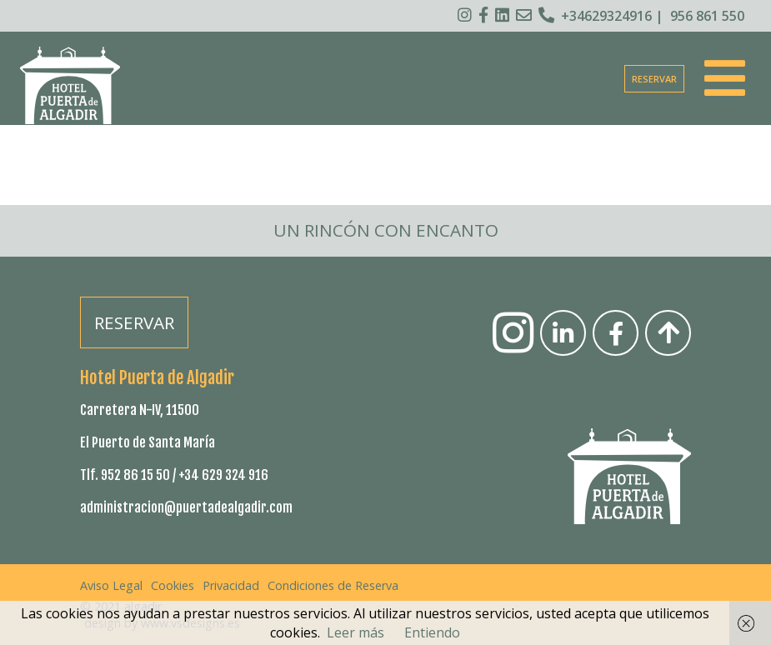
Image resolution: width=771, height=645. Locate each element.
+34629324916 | (600, 16)
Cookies (172, 585)
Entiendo (432, 632)
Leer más (355, 632)
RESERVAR (654, 78)
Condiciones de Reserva (333, 585)
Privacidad (231, 585)
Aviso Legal (111, 585)
